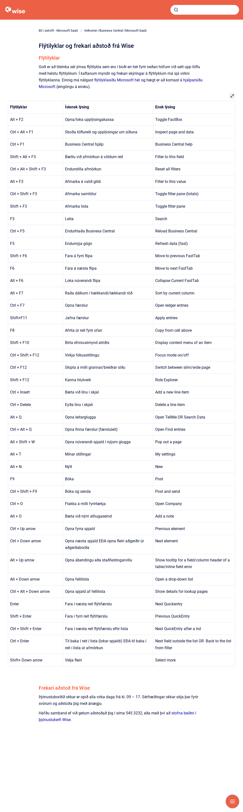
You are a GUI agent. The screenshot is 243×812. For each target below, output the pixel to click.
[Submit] (176, 10)
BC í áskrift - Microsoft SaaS (58, 30)
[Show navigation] (232, 801)
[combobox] (205, 9)
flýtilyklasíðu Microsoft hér (117, 80)
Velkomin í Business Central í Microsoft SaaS (115, 30)
